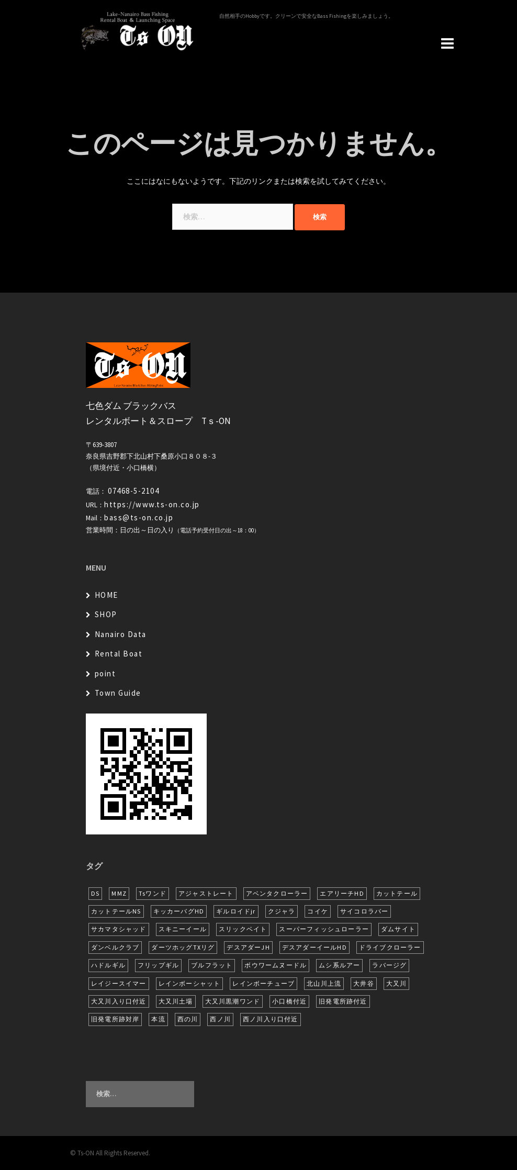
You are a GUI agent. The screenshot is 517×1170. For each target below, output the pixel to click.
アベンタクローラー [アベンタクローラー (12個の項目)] (277, 893)
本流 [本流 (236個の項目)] (158, 1019)
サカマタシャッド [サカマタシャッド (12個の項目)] (119, 929)
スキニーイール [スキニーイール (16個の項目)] (183, 929)
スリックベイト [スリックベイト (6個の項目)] (243, 929)
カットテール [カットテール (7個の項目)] (397, 893)
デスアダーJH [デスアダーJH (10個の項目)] (248, 947)
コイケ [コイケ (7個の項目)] (317, 911)
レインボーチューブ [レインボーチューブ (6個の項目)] (263, 983)
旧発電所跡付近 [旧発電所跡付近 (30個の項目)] (343, 1001)
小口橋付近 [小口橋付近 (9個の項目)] (289, 1001)
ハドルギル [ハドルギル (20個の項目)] (108, 965)
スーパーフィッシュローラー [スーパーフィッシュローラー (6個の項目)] (324, 929)
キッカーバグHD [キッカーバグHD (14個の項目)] (179, 911)
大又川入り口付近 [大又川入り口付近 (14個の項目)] (119, 1001)
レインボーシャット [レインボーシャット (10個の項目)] (190, 983)
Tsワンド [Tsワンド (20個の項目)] (152, 893)
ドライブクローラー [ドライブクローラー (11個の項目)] (390, 947)
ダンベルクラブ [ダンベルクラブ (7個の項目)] (115, 947)
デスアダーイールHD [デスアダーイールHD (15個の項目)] (314, 947)
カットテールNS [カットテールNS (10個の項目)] (116, 911)
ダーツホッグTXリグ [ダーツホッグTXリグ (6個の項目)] (183, 947)
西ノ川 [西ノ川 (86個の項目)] (220, 1019)
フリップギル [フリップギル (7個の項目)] (158, 965)
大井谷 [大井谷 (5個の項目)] (363, 983)
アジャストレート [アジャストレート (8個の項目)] (206, 893)
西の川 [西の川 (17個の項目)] (187, 1019)
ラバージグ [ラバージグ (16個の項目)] (389, 965)
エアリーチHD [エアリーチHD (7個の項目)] (342, 893)
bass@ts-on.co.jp (138, 517)
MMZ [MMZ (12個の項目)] (119, 893)
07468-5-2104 (133, 491)
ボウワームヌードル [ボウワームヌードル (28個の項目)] (275, 965)
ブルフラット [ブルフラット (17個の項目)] (211, 965)
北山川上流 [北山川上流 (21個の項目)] (324, 983)
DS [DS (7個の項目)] (95, 893)
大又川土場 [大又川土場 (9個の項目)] (176, 1001)
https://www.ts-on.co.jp (152, 504)
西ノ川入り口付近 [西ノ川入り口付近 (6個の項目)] (270, 1019)
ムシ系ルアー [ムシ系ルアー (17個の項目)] (339, 965)
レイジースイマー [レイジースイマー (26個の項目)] (119, 983)
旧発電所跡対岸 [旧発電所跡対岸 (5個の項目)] (115, 1019)
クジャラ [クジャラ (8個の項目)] (282, 911)
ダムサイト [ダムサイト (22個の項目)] (398, 929)
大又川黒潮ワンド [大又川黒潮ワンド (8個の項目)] (233, 1001)
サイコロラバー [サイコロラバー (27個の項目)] (364, 911)
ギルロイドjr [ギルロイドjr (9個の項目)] (235, 911)
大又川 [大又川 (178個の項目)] (396, 983)
